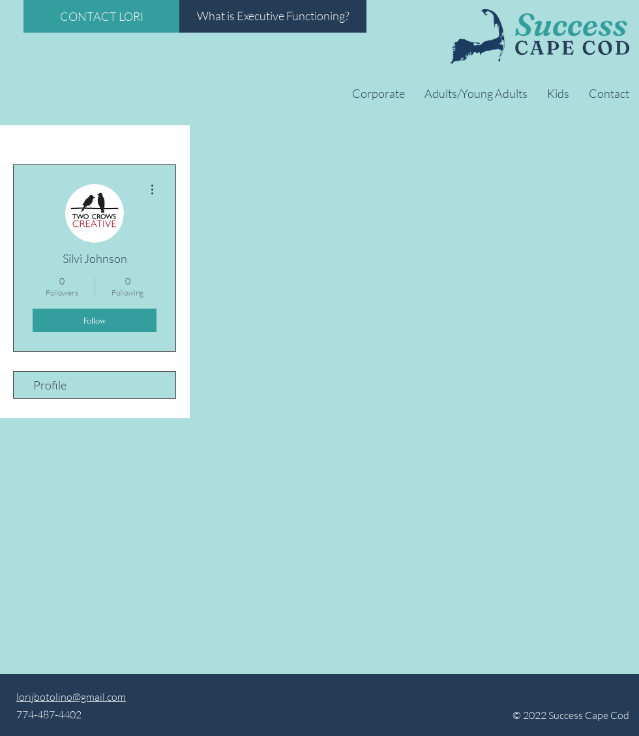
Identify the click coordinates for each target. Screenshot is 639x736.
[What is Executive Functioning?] (272, 16)
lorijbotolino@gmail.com (71, 696)
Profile (50, 385)
